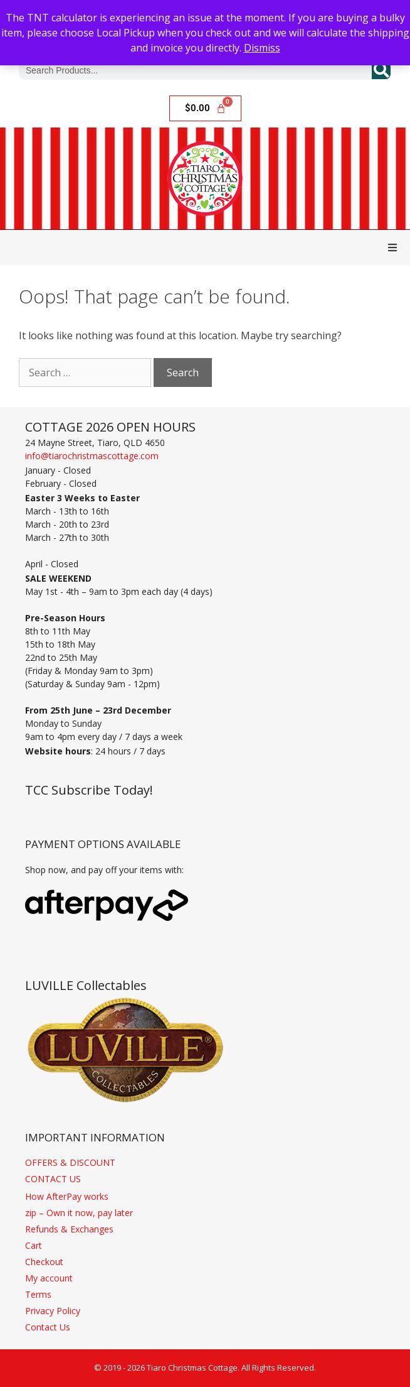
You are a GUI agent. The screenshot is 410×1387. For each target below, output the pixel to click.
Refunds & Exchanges (69, 1229)
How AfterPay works (66, 1196)
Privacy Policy (52, 1311)
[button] (392, 247)
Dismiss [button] (262, 48)
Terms (38, 1294)
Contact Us (47, 1327)
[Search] (381, 70)
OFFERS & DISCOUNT (70, 1162)
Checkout (44, 1262)
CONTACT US (53, 1179)
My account (49, 1278)
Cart (33, 1245)
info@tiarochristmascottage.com (92, 456)
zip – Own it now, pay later (79, 1213)
